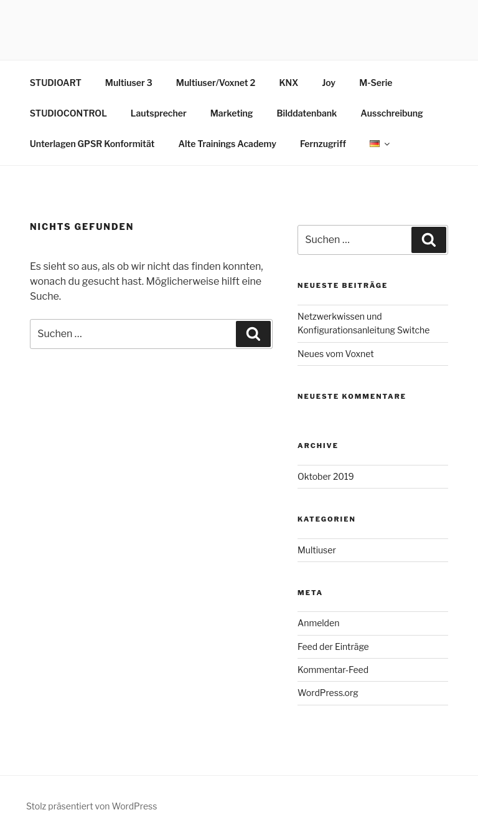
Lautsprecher (159, 113)
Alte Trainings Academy (227, 143)
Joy (328, 82)
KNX (288, 82)
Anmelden (318, 623)
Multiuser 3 (128, 82)
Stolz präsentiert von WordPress (91, 806)
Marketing (231, 113)
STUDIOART (56, 82)
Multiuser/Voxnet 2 (216, 82)
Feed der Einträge (333, 646)
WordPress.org (328, 692)
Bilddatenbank (307, 113)
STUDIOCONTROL (68, 113)
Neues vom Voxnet (336, 353)
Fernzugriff (323, 143)
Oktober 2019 (326, 476)
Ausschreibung (391, 113)
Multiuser (317, 550)
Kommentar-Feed (333, 669)
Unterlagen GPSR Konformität (92, 143)
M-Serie (375, 82)
